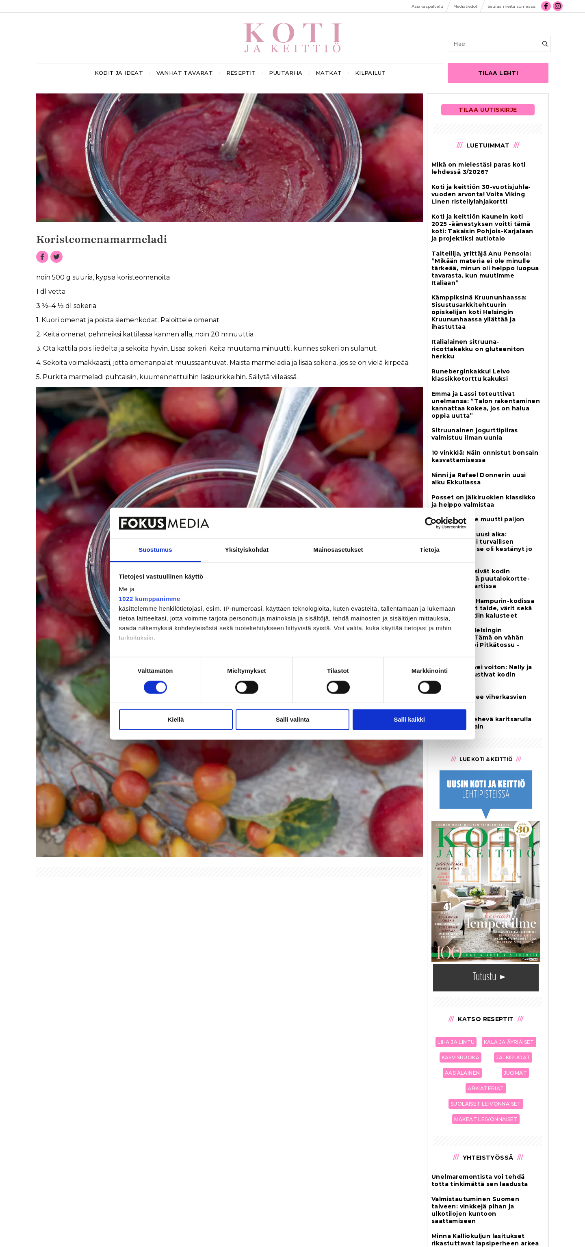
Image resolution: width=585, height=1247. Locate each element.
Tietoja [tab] (430, 550)
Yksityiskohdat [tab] (247, 550)
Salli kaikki (409, 719)
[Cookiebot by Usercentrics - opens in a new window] (430, 523)
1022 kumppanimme (149, 599)
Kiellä (175, 719)
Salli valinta (293, 719)
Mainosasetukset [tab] (338, 550)
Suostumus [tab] (155, 550)
